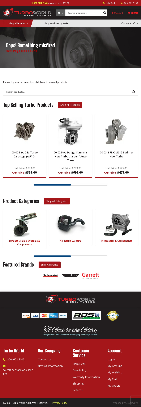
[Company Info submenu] (137, 24)
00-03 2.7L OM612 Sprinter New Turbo (116, 155)
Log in (111, 359)
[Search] (100, 13)
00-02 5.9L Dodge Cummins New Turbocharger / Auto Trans (70, 157)
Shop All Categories (56, 201)
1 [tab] (52, 185)
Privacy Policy (59, 402)
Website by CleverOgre (125, 402)
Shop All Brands (49, 265)
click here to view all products (51, 83)
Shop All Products (70, 105)
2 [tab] (88, 185)
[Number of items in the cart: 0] (132, 13)
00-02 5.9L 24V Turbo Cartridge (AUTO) (25, 155)
